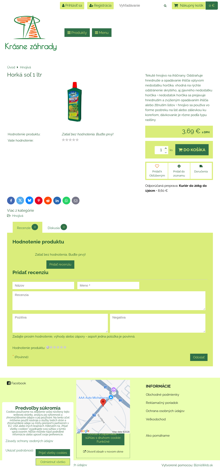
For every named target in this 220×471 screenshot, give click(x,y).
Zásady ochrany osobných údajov (29, 441)
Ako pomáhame (158, 436)
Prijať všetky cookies (53, 452)
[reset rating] (47, 347)
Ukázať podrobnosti (19, 450)
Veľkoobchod (156, 419)
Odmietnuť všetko (52, 462)
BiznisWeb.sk (203, 465)
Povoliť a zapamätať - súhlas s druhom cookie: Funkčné (103, 438)
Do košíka (192, 149)
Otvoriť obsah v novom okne (103, 451)
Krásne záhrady (31, 46)
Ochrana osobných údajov (165, 411)
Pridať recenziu (60, 264)
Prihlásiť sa (72, 5)
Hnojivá (17, 216)
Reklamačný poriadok (162, 403)
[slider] (70, 140)
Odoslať (199, 357)
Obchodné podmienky (162, 395)
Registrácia (100, 5)
